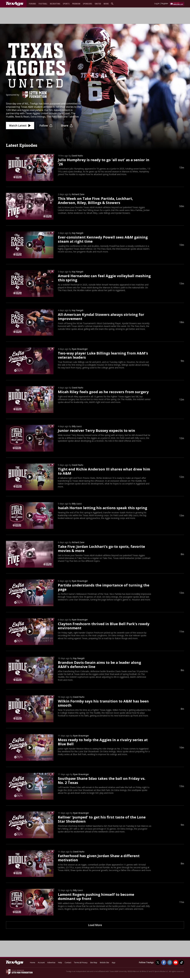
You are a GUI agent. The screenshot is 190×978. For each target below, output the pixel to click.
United (98, 3)
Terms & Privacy (80, 962)
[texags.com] (14, 4)
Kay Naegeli (77, 233)
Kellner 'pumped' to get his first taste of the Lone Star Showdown (102, 819)
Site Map (93, 962)
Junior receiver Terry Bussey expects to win (96, 430)
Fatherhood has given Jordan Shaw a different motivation (99, 857)
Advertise (51, 962)
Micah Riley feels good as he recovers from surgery (103, 391)
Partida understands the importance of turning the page (103, 587)
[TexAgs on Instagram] (169, 962)
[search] (113, 3)
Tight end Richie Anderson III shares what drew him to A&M (104, 471)
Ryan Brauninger (80, 349)
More (106, 3)
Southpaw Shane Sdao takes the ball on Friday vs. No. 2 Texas (101, 780)
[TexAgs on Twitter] (157, 962)
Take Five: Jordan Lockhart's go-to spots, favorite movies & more (101, 548)
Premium (76, 3)
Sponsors (87, 3)
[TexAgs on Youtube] (175, 962)
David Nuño (77, 155)
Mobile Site (104, 962)
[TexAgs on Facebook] (163, 962)
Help (60, 962)
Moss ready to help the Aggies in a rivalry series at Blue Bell (103, 741)
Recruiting (55, 3)
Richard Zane (78, 194)
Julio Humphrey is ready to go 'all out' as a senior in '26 (103, 161)
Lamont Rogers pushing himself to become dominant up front (96, 896)
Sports (66, 3)
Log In (156, 3)
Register (164, 3)
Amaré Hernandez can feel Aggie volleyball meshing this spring (104, 277)
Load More (95, 925)
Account (41, 962)
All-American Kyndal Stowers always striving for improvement (101, 316)
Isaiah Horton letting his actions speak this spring (102, 507)
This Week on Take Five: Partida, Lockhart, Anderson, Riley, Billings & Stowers (95, 200)
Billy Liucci (77, 426)
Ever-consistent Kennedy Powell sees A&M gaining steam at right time (103, 239)
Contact (68, 962)
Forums (32, 3)
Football (43, 3)
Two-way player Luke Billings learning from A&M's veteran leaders (103, 355)
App (113, 962)
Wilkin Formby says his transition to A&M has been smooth (103, 703)
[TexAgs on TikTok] (181, 962)
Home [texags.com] (32, 962)
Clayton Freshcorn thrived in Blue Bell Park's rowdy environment (103, 625)
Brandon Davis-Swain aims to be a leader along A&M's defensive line (99, 664)
